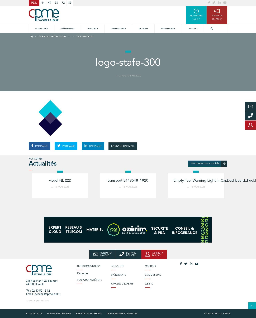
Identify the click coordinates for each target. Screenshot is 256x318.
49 (49, 2)
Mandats (92, 29)
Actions (143, 29)
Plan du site (34, 313)
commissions (118, 29)
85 (69, 2)
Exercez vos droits (89, 313)
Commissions (153, 275)
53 (56, 2)
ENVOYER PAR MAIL (122, 146)
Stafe (46, 301)
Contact (193, 29)
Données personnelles (122, 313)
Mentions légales (59, 313)
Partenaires (168, 29)
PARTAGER (39, 145)
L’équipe (82, 273)
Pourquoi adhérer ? (89, 280)
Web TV (149, 284)
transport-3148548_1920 (128, 180)
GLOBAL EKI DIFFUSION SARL (52, 37)
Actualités (41, 29)
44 (42, 2)
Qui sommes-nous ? (88, 266)
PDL (34, 2)
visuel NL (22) (60, 180)
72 (63, 2)
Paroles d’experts (122, 284)
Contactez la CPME (217, 313)
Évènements (67, 29)
